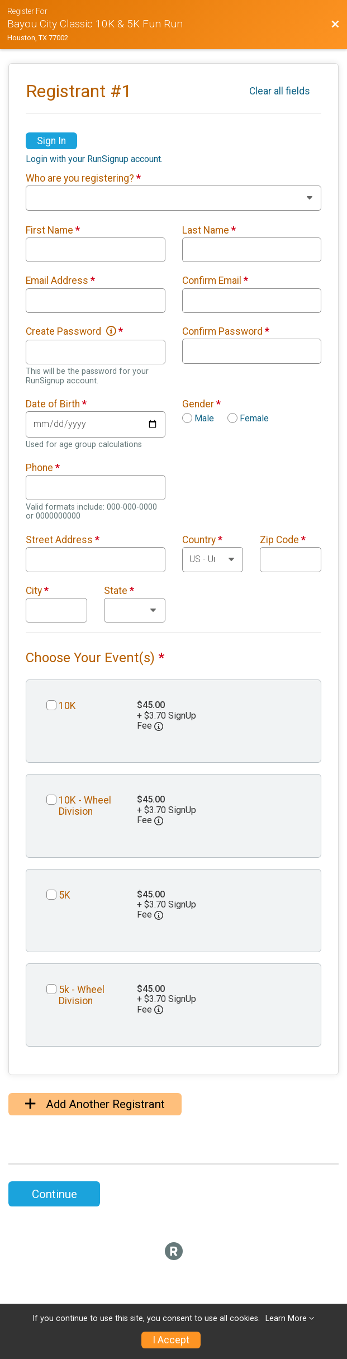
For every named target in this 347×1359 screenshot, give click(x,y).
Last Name (209, 230)
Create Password (74, 331)
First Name (53, 230)
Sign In (51, 140)
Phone (43, 467)
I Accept (171, 1340)
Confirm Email (215, 280)
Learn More (286, 1318)
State (119, 590)
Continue (54, 1194)
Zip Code (283, 539)
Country (202, 539)
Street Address (62, 539)
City (37, 590)
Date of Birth (56, 404)
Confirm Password (225, 331)
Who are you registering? (83, 178)
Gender (201, 404)
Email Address (60, 280)
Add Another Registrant (95, 1104)
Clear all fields (279, 91)
